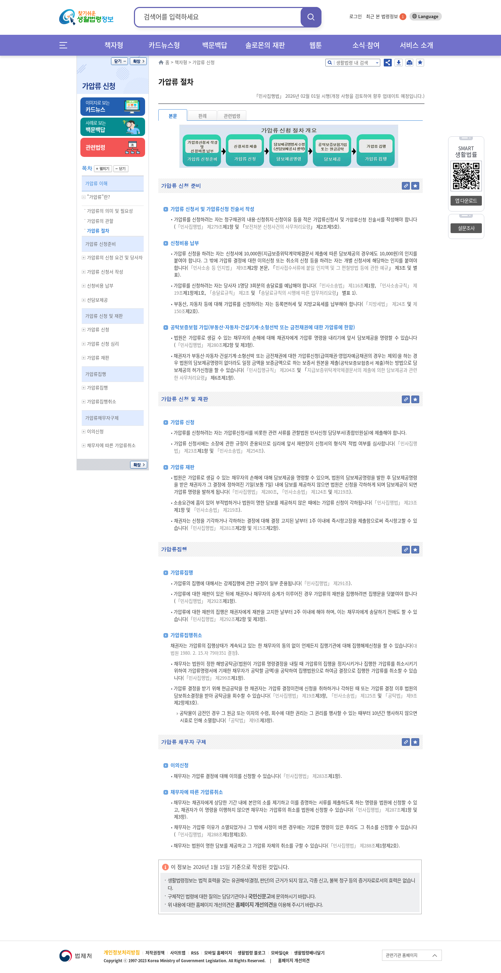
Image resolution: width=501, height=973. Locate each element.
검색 (311, 17)
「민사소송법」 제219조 (215, 510)
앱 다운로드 (466, 200)
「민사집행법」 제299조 (207, 678)
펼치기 (103, 168)
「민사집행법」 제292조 (199, 601)
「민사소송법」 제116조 (340, 285)
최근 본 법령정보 (386, 16)
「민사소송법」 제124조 (303, 491)
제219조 (340, 491)
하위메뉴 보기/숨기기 (84, 197)
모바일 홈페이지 (218, 953)
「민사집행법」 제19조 (293, 695)
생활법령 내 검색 (352, 62)
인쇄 (409, 62)
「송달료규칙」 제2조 (228, 292)
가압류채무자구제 (102, 417)
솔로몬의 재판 (265, 45)
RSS (195, 953)
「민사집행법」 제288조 (199, 834)
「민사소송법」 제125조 (352, 695)
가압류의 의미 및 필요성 (110, 210)
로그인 (355, 16)
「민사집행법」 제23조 (394, 502)
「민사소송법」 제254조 (238, 450)
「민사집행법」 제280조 (199, 345)
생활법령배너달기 (309, 953)
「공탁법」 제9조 (400, 695)
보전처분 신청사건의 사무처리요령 (277, 226)
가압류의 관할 (100, 220)
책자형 (113, 45)
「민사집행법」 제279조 (199, 226)
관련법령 (232, 115)
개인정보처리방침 (122, 952)
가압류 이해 (96, 183)
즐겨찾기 (420, 62)
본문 (173, 115)
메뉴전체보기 (65, 45)
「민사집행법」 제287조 (377, 809)
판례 (202, 115)
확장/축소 (138, 61)
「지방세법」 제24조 (384, 304)
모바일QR (279, 953)
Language (428, 16)
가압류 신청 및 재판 (104, 315)
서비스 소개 (416, 45)
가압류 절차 (98, 230)
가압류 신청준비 (100, 243)
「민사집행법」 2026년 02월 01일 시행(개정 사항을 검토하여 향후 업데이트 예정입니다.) (339, 96)
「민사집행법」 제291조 (325, 583)
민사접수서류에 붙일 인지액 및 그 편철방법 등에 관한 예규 (332, 267)
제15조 (259, 528)
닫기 (119, 61)
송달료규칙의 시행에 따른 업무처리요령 (298, 292)
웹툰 (315, 45)
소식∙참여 (366, 45)
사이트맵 (177, 953)
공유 (388, 62)
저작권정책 (155, 953)
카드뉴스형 (164, 45)
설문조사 (466, 227)
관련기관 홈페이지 (402, 955)
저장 (399, 62)
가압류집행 (95, 373)
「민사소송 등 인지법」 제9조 (217, 267)
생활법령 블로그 (251, 953)
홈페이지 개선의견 (294, 960)
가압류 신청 (98, 85)
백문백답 (214, 45)
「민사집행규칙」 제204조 (270, 370)
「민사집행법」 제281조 (211, 528)
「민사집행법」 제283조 (304, 776)
